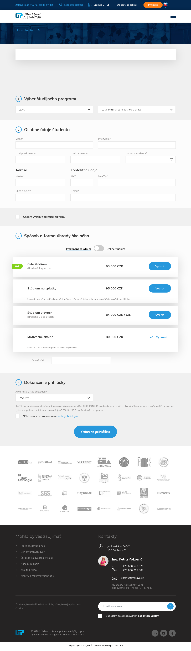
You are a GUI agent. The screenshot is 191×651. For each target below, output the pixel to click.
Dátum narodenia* (136, 153)
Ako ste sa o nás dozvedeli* (31, 391)
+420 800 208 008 (71, 5)
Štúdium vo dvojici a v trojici (37, 557)
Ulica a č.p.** (23, 191)
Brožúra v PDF (98, 5)
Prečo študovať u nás (33, 545)
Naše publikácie (30, 563)
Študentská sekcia (126, 4)
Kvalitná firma (29, 569)
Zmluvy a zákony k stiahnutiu (37, 576)
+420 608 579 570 (132, 566)
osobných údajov (67, 416)
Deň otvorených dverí (33, 551)
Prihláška (153, 4)
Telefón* (103, 176)
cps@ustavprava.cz (132, 577)
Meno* (19, 138)
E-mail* (74, 191)
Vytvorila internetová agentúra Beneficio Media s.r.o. (58, 634)
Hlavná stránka (24, 30)
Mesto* (20, 176)
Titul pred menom (26, 153)
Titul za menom (79, 153)
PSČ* (73, 176)
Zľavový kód (37, 360)
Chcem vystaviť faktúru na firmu (44, 216)
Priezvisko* (104, 138)
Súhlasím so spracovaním (50, 416)
